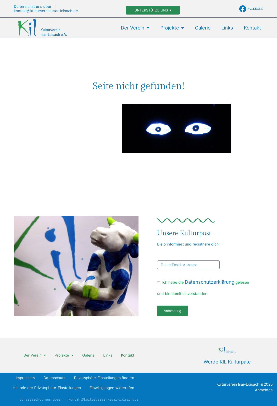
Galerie (203, 28)
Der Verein (135, 27)
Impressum (25, 378)
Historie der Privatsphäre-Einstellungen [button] (47, 388)
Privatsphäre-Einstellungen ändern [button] (104, 378)
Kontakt (252, 28)
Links (227, 28)
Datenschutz (54, 378)
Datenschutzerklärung (209, 282)
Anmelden (264, 390)
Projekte (172, 27)
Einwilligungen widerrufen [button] (112, 388)
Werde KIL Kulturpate (227, 362)
